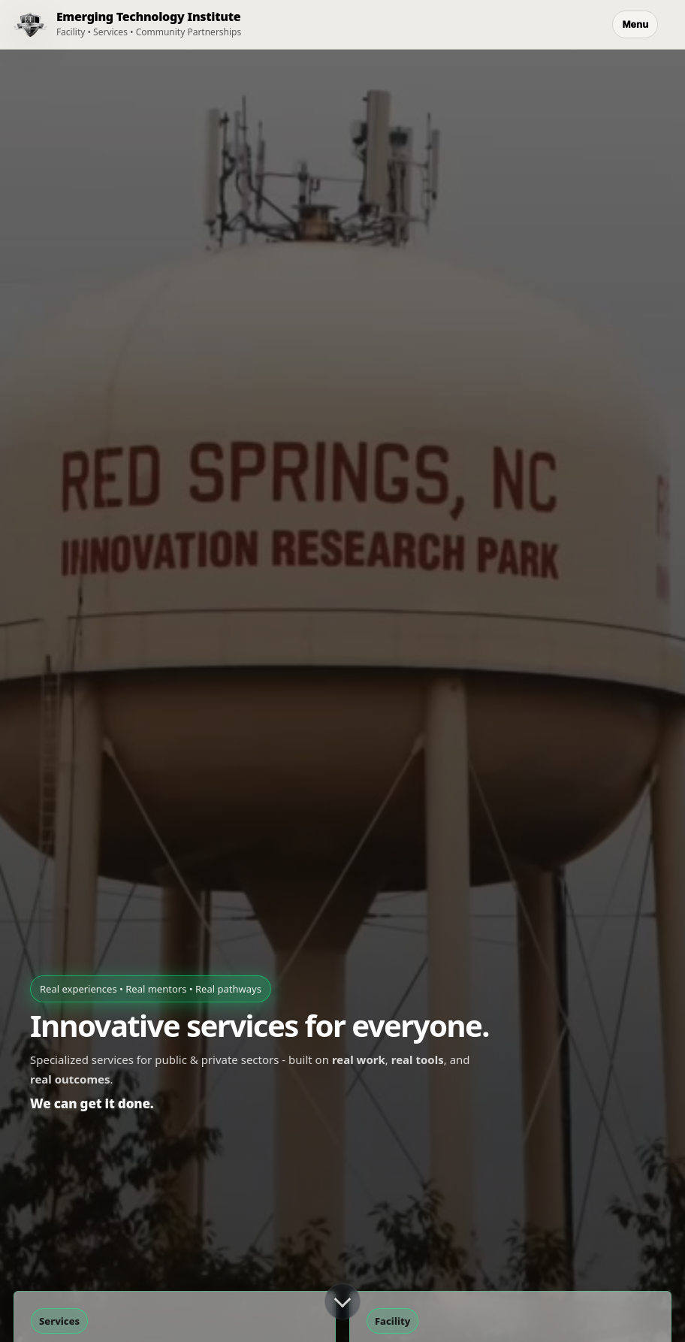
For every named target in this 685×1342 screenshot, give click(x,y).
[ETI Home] (120, 24)
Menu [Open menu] (635, 24)
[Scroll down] (342, 1301)
